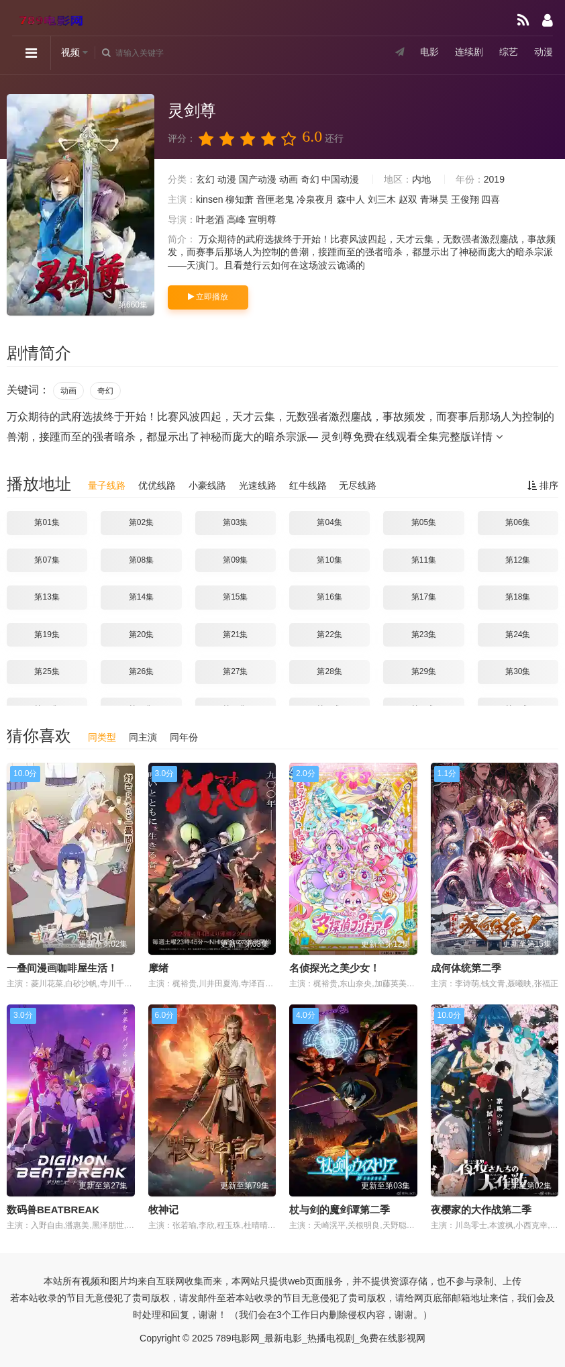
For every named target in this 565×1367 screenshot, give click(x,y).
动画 (288, 179)
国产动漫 (257, 179)
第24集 (517, 634)
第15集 (235, 597)
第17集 (423, 597)
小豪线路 (207, 485)
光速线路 (257, 485)
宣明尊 (262, 219)
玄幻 (205, 179)
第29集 (423, 671)
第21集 (235, 634)
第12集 (517, 560)
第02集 (141, 522)
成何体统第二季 (466, 968)
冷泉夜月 (315, 199)
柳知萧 (239, 199)
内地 (421, 179)
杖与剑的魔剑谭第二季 (339, 1209)
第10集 (329, 560)
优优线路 (157, 485)
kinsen (209, 199)
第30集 (517, 671)
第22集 (329, 634)
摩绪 (158, 968)
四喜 (490, 199)
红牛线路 (308, 485)
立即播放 (208, 296)
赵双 (408, 199)
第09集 (235, 560)
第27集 (235, 671)
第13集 (46, 597)
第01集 (46, 522)
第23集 (423, 634)
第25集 (46, 671)
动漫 (542, 53)
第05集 (423, 522)
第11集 (423, 560)
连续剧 (468, 53)
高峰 (236, 219)
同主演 (143, 737)
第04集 (329, 522)
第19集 (46, 634)
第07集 (46, 560)
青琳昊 (434, 199)
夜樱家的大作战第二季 (481, 1209)
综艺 (507, 53)
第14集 (141, 597)
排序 (542, 485)
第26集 (141, 671)
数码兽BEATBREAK (53, 1209)
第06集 (517, 522)
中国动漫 (340, 179)
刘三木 (382, 199)
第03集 (235, 522)
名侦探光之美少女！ (334, 968)
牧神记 (163, 1209)
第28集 (329, 671)
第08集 (141, 560)
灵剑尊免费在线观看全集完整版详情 (411, 436)
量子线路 (106, 485)
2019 (494, 179)
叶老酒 (210, 219)
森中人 (351, 199)
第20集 (141, 634)
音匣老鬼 (275, 199)
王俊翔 (465, 199)
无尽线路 (357, 485)
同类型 (102, 737)
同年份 (184, 737)
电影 (428, 53)
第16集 (329, 597)
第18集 (517, 597)
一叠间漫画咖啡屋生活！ (62, 968)
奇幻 (310, 179)
